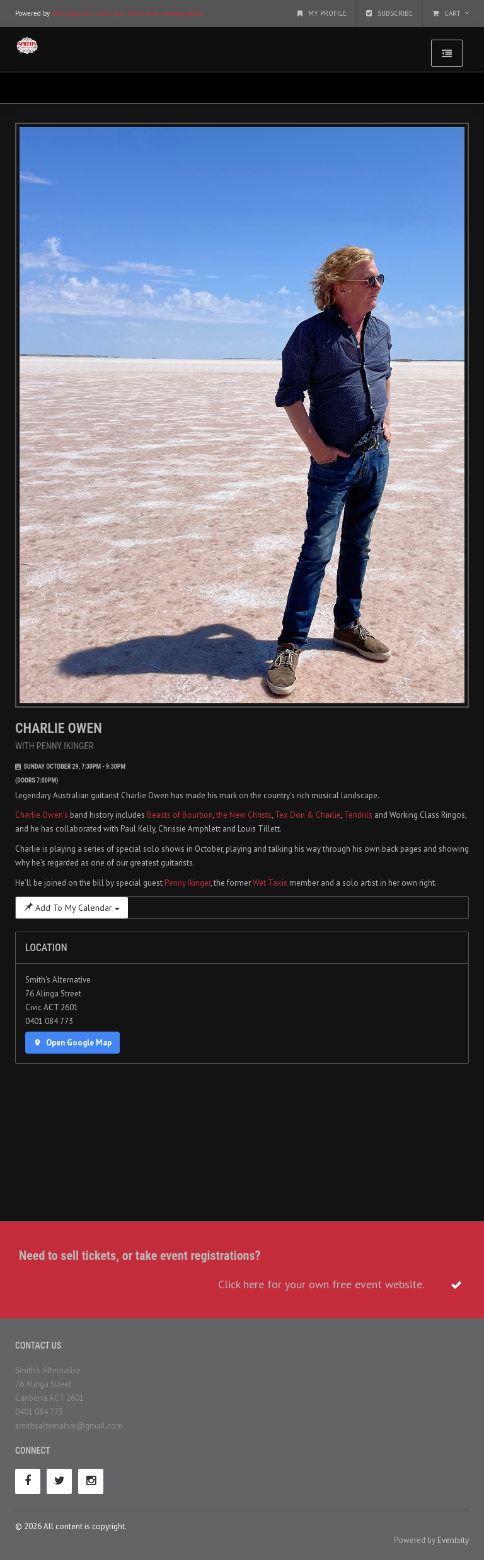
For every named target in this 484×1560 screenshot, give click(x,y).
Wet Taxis (270, 883)
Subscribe (389, 13)
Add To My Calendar (72, 907)
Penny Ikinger (187, 883)
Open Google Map (72, 1042)
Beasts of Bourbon (180, 815)
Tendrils (358, 815)
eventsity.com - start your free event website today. (127, 13)
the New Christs (244, 815)
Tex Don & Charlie (308, 815)
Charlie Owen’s (41, 815)
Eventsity (453, 1540)
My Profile (322, 13)
